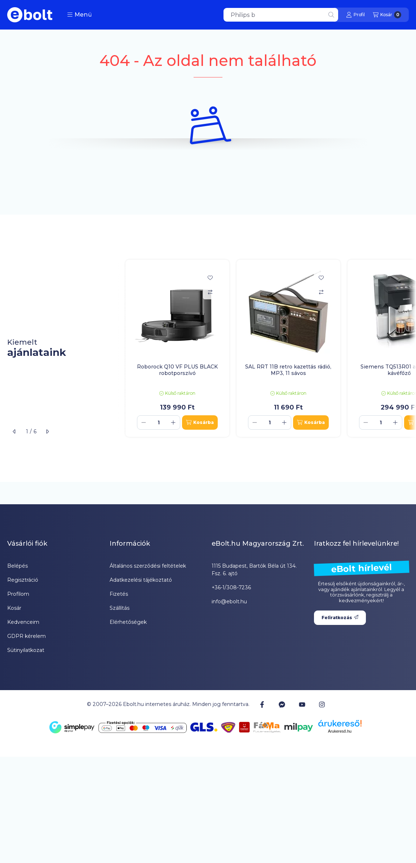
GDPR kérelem (26, 636)
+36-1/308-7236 (231, 587)
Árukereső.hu (339, 731)
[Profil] (355, 15)
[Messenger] (282, 704)
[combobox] (280, 15)
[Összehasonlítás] (210, 292)
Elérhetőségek (128, 622)
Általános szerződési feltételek (148, 566)
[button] (79, 15)
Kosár (14, 608)
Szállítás (119, 608)
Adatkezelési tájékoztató (141, 580)
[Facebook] (262, 704)
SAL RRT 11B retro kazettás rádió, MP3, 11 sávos (288, 369)
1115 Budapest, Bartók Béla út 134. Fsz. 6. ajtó (254, 570)
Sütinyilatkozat (25, 650)
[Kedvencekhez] (210, 277)
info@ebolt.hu (229, 601)
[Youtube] (302, 704)
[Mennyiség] (158, 422)
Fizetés (119, 594)
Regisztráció (22, 580)
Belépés (17, 566)
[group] (267, 348)
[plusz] (173, 422)
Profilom (18, 594)
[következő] (47, 431)
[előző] (14, 431)
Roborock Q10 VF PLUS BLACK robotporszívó (177, 369)
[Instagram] (322, 704)
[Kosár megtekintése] (387, 15)
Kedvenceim (23, 622)
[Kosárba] (200, 422)
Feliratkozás (340, 617)
